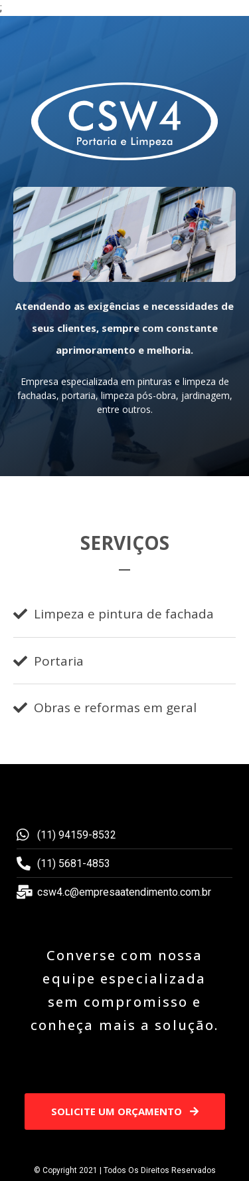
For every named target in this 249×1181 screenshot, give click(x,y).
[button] (125, 1111)
